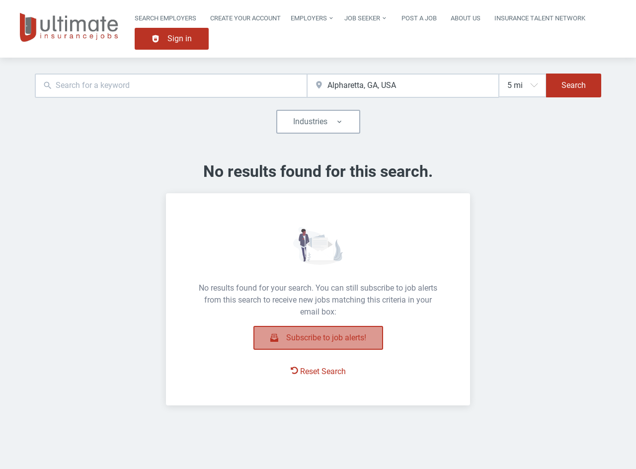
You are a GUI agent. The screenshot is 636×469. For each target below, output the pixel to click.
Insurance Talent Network (539, 18)
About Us (465, 18)
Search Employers (165, 18)
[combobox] (171, 86)
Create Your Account (245, 18)
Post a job (419, 18)
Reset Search (318, 371)
